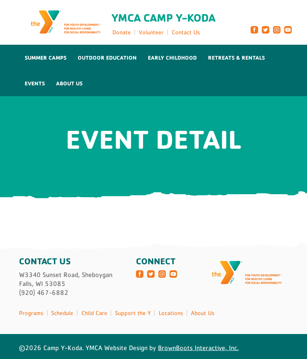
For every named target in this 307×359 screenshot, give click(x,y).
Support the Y (133, 312)
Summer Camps (45, 57)
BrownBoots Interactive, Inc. (198, 348)
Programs (31, 312)
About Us (69, 83)
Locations (171, 312)
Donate (121, 32)
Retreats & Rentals (236, 57)
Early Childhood (172, 57)
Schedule (62, 312)
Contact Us (186, 32)
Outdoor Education (107, 57)
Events (35, 83)
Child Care (94, 312)
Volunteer (151, 32)
